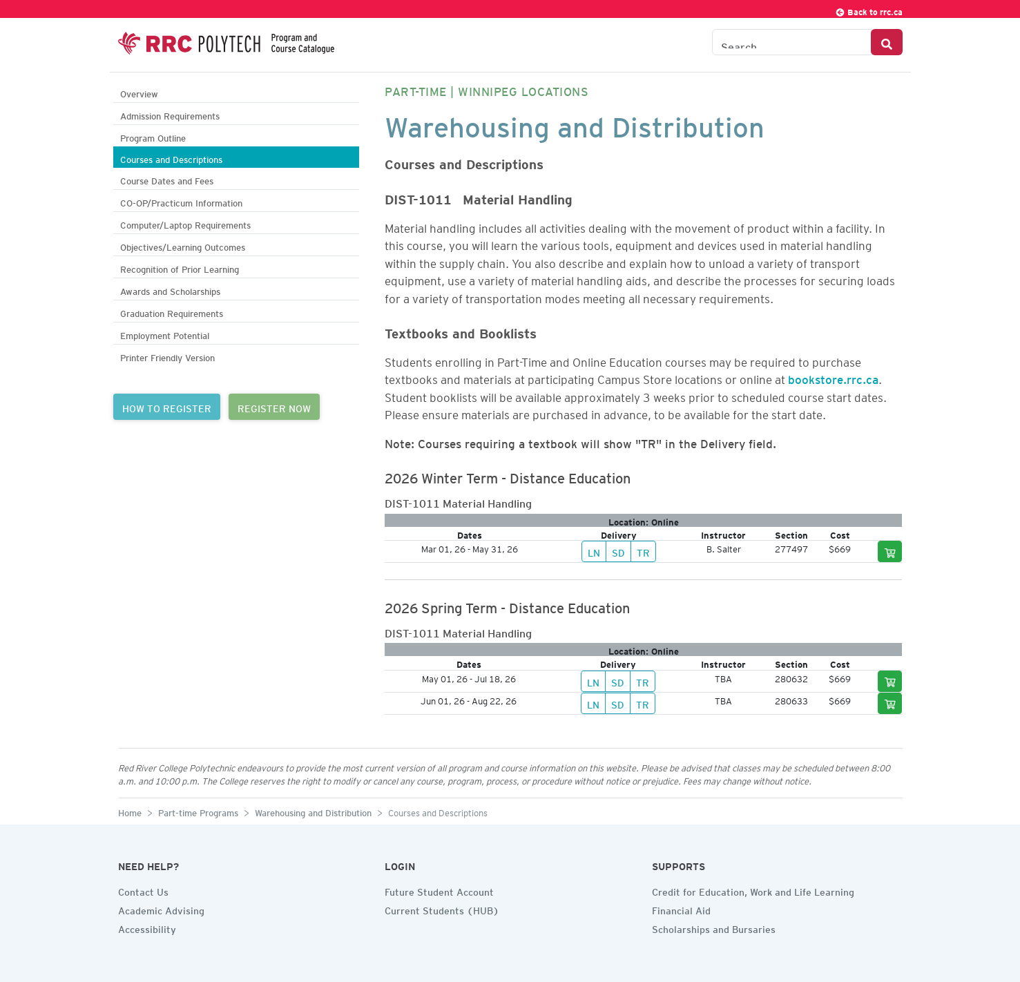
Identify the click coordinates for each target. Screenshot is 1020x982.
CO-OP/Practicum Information (181, 201)
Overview (139, 92)
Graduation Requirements (171, 312)
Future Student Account (439, 890)
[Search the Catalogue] (792, 42)
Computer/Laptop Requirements (185, 223)
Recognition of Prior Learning (179, 267)
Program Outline (153, 136)
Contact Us (143, 890)
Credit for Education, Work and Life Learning (753, 890)
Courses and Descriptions (171, 158)
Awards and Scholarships (170, 290)
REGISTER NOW (274, 406)
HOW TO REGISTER (166, 406)
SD (618, 551)
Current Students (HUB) (442, 908)
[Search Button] (887, 42)
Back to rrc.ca (869, 10)
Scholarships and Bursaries (714, 927)
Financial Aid (681, 908)
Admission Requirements (170, 114)
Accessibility (147, 927)
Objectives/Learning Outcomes (182, 245)
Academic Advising (161, 908)
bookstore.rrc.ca (833, 377)
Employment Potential (164, 334)
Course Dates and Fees (166, 179)
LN (594, 551)
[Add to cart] (890, 551)
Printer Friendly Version (167, 356)
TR (643, 551)
